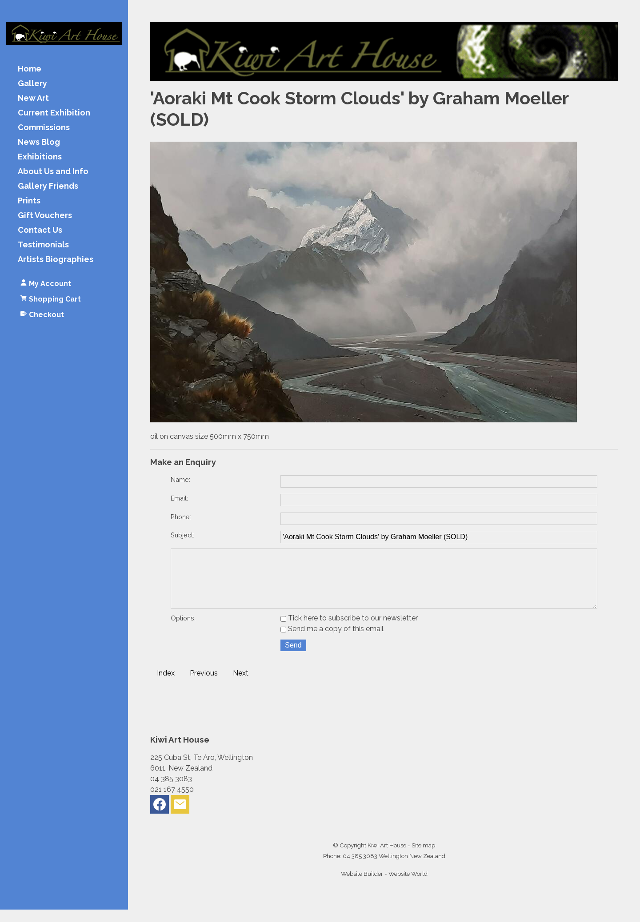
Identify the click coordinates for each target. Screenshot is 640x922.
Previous (204, 685)
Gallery (32, 83)
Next (240, 685)
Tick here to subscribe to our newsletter (349, 630)
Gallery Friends (48, 186)
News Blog (39, 142)
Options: (183, 630)
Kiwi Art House (387, 857)
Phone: (181, 517)
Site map (423, 857)
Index (166, 685)
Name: (180, 479)
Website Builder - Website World (384, 886)
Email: (179, 498)
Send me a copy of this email (332, 641)
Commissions (44, 127)
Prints (29, 201)
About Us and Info (53, 171)
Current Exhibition (54, 113)
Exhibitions (40, 157)
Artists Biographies (55, 259)
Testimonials (43, 245)
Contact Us (40, 230)
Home (29, 69)
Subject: (182, 535)
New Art (33, 98)
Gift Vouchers (45, 215)
